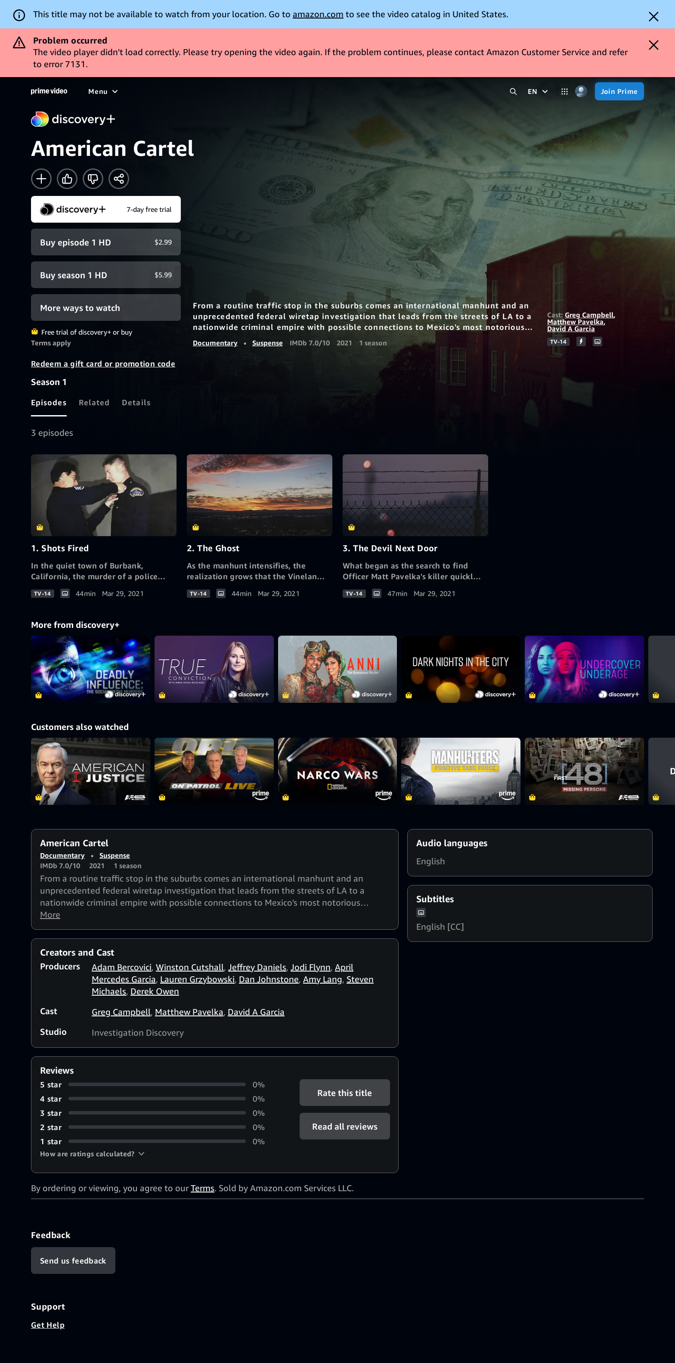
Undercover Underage (584, 669)
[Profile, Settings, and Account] (581, 91)
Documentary (215, 342)
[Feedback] (73, 1260)
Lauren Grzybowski (197, 979)
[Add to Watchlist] (41, 178)
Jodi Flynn (311, 967)
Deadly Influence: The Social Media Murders (90, 669)
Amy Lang (322, 979)
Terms (202, 1188)
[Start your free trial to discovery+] (106, 209)
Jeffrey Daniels (257, 967)
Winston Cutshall (190, 967)
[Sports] (208, 91)
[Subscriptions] (330, 91)
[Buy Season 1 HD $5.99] (106, 274)
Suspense (267, 342)
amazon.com (318, 14)
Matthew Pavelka (575, 321)
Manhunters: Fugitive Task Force (460, 771)
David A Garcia (571, 328)
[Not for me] (93, 178)
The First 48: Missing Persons (584, 771)
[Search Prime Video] (513, 91)
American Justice (90, 771)
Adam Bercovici (122, 967)
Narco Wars (337, 771)
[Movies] (127, 91)
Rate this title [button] (344, 1092)
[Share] (118, 178)
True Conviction (214, 669)
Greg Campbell (589, 314)
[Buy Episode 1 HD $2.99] (106, 242)
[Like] (67, 178)
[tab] (49, 402)
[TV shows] (168, 91)
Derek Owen (154, 991)
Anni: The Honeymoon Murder (337, 669)
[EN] (539, 91)
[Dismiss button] (653, 16)
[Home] (49, 91)
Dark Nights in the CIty (460, 669)
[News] (241, 91)
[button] (92, 1153)
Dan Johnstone (269, 979)
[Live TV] (275, 91)
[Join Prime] (619, 91)
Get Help (48, 1324)
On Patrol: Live (214, 771)
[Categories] (564, 91)
